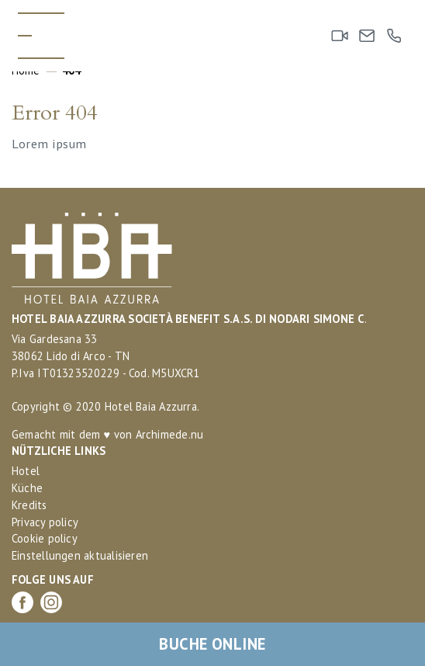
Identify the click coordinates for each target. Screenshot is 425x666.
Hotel (26, 470)
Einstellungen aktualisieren (80, 555)
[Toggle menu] (41, 35)
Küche (27, 487)
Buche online (212, 643)
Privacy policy (45, 522)
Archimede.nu (170, 434)
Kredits (29, 505)
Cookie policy (45, 538)
